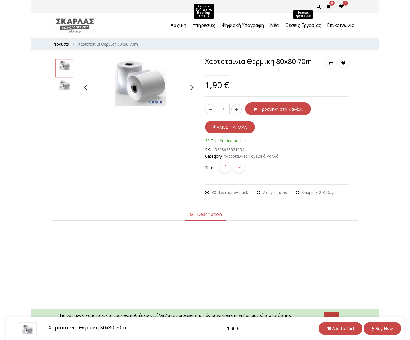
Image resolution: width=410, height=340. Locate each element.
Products (60, 44)
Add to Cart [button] (340, 328)
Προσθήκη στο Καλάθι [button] (278, 109)
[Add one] (236, 109)
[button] (331, 62)
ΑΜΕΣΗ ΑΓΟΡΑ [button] (230, 127)
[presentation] (85, 87)
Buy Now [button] (382, 328)
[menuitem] (178, 25)
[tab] (205, 214)
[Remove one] (210, 109)
